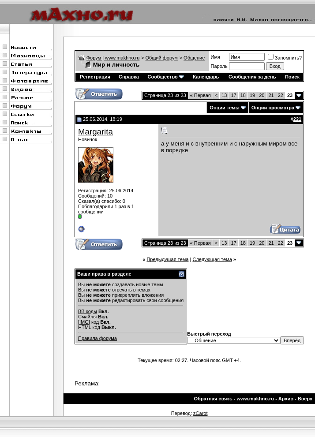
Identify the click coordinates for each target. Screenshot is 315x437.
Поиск (292, 76)
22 (280, 95)
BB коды (87, 311)
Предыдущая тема (167, 259)
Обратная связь (213, 398)
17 (233, 95)
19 (252, 95)
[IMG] (84, 322)
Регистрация (95, 76)
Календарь (206, 76)
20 (261, 95)
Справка (129, 76)
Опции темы (224, 107)
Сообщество (165, 76)
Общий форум (162, 57)
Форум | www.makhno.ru (113, 57)
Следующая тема (212, 259)
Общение (194, 57)
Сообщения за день (252, 76)
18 (243, 95)
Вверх (305, 398)
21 (271, 95)
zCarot (200, 413)
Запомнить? (285, 57)
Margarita (95, 131)
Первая (200, 95)
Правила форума (97, 338)
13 (224, 95)
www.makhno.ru (255, 398)
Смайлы (87, 316)
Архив (285, 398)
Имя (215, 57)
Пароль (219, 66)
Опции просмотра (272, 107)
